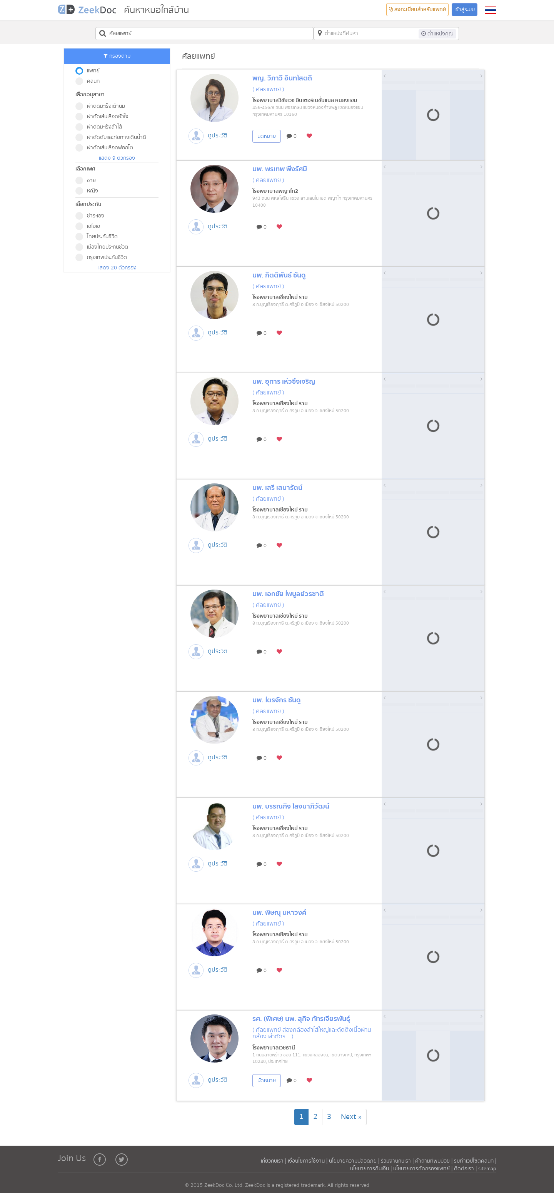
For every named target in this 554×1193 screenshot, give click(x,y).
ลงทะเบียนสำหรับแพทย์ (417, 9)
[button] (490, 10)
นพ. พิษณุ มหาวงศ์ (279, 912)
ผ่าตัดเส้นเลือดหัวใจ (104, 116)
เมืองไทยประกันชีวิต (104, 247)
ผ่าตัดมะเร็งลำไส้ (101, 127)
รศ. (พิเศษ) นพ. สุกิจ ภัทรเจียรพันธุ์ (301, 1018)
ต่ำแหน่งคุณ (437, 34)
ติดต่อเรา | (466, 1169)
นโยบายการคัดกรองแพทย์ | (423, 1169)
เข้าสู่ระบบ (464, 9)
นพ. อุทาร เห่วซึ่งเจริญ (283, 381)
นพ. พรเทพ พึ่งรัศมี (279, 169)
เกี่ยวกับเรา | (274, 1161)
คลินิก (90, 81)
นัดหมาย (266, 136)
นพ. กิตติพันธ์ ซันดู (279, 275)
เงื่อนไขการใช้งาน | (308, 1161)
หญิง (89, 191)
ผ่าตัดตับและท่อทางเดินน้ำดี (113, 137)
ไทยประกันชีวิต (99, 237)
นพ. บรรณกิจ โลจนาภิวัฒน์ (290, 806)
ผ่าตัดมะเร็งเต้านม (102, 106)
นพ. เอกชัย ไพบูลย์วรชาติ (288, 594)
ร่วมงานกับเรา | (397, 1161)
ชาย (88, 180)
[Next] (351, 1117)
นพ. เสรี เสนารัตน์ (277, 487)
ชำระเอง (92, 216)
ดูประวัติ (217, 135)
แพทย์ (90, 71)
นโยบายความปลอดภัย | (355, 1161)
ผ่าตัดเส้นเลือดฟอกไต (106, 148)
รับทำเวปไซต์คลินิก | (475, 1161)
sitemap (487, 1169)
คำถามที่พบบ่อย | (433, 1161)
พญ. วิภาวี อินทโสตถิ (282, 78)
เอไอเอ (90, 226)
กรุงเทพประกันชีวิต (103, 257)
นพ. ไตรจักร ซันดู (276, 700)
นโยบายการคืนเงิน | (371, 1169)
